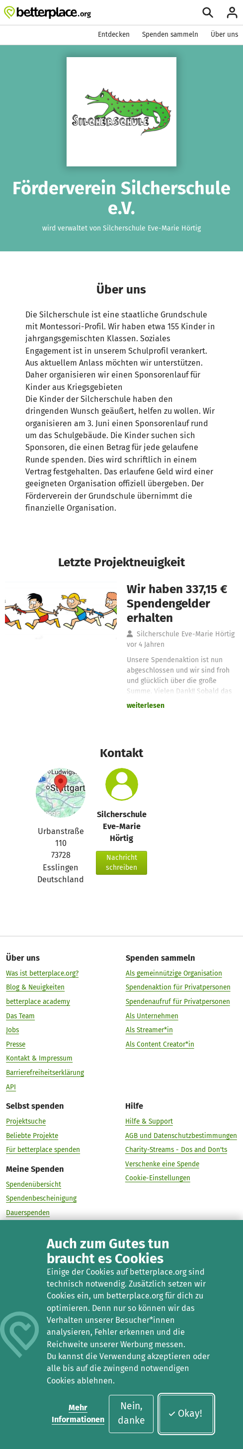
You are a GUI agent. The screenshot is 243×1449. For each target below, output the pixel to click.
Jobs (12, 1030)
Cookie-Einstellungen (157, 1178)
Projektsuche (26, 1121)
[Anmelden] (232, 12)
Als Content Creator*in (160, 1044)
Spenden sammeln (170, 34)
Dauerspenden (28, 1213)
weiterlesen (145, 705)
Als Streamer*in (149, 1030)
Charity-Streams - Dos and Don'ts (176, 1149)
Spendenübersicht (33, 1184)
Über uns (224, 34)
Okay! (185, 1413)
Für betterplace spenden (43, 1149)
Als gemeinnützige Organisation (174, 973)
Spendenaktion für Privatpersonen (178, 987)
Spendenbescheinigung (41, 1198)
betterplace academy (38, 1001)
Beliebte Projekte (32, 1136)
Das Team (20, 1016)
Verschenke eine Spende (162, 1164)
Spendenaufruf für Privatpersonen (178, 1001)
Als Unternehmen (152, 1016)
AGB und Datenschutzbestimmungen (181, 1136)
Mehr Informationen (78, 1413)
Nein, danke (131, 1413)
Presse (15, 1044)
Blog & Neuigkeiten (35, 987)
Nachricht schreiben (121, 862)
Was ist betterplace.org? (42, 973)
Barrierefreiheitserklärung (45, 1072)
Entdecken (114, 34)
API (11, 1087)
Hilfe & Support (149, 1121)
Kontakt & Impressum (39, 1058)
